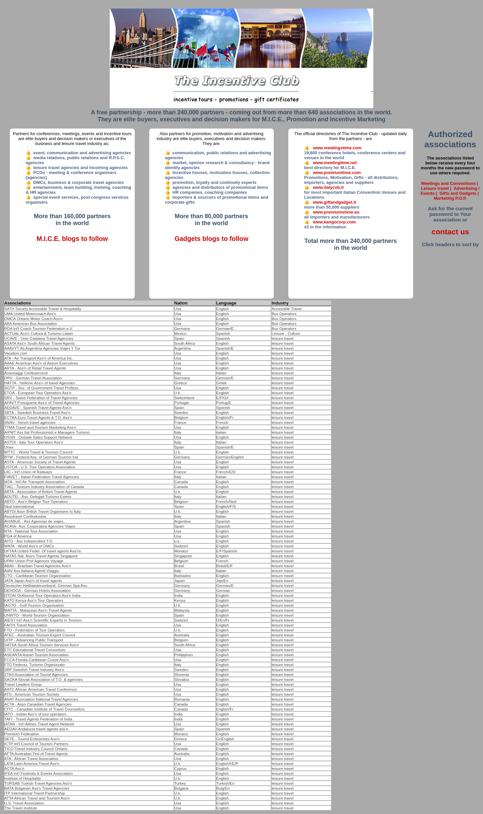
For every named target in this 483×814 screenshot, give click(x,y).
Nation (180, 303)
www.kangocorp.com (334, 221)
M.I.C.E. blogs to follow (72, 238)
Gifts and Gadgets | (460, 193)
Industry (279, 303)
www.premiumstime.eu (336, 212)
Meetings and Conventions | (450, 183)
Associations (17, 303)
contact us (450, 231)
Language (226, 303)
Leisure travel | (436, 188)
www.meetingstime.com (337, 147)
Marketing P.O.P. (450, 198)
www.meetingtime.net (335, 162)
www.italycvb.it (328, 187)
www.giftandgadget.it (334, 202)
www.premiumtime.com (337, 172)
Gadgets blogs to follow (211, 238)
